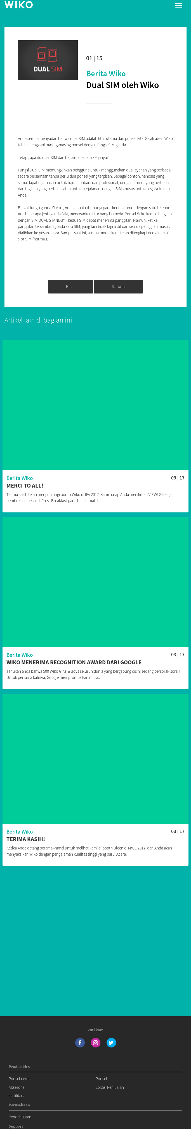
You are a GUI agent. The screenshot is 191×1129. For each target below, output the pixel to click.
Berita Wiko (106, 73)
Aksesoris (16, 1087)
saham (118, 286)
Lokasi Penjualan (110, 1087)
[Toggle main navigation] (179, 5)
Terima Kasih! (25, 839)
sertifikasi (16, 1095)
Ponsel (101, 1078)
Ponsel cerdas (20, 1078)
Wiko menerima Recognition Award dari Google (74, 662)
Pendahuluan (20, 1117)
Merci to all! (24, 485)
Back (70, 286)
